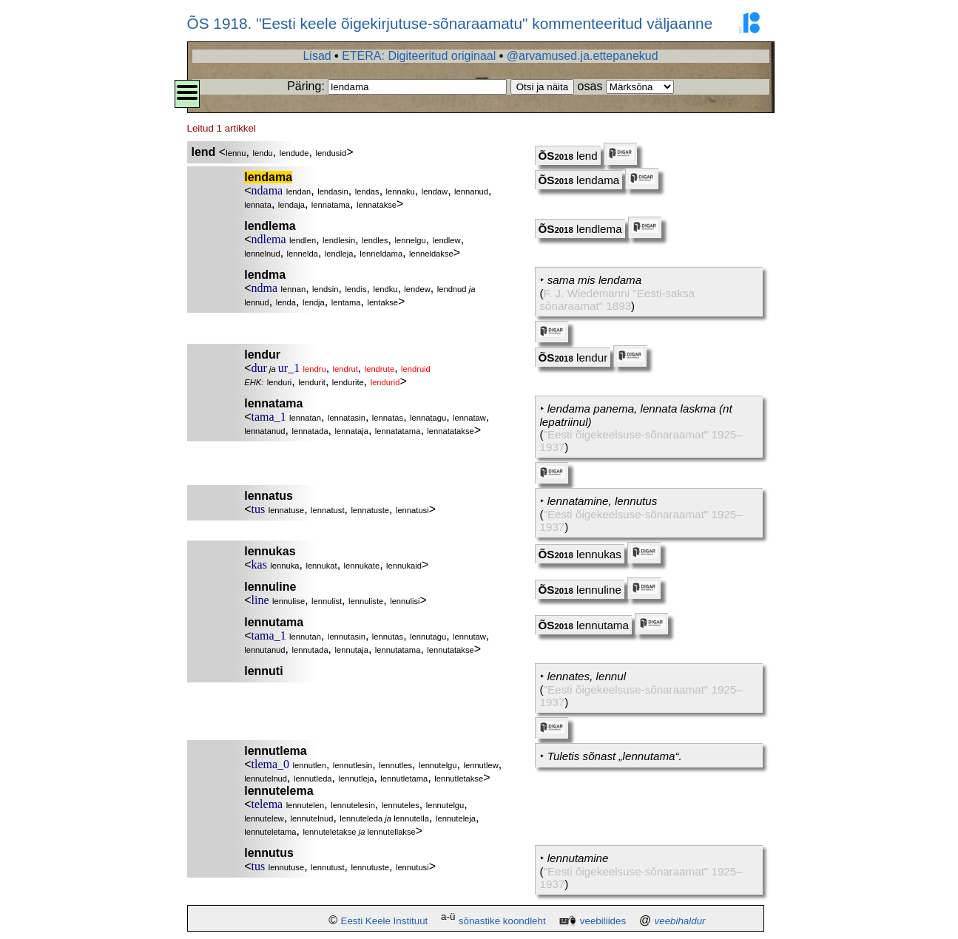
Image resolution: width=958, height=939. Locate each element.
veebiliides (603, 920)
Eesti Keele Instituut (384, 920)
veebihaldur (680, 920)
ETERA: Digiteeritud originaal (419, 56)
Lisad (317, 56)
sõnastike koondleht (502, 920)
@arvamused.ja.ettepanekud (582, 56)
